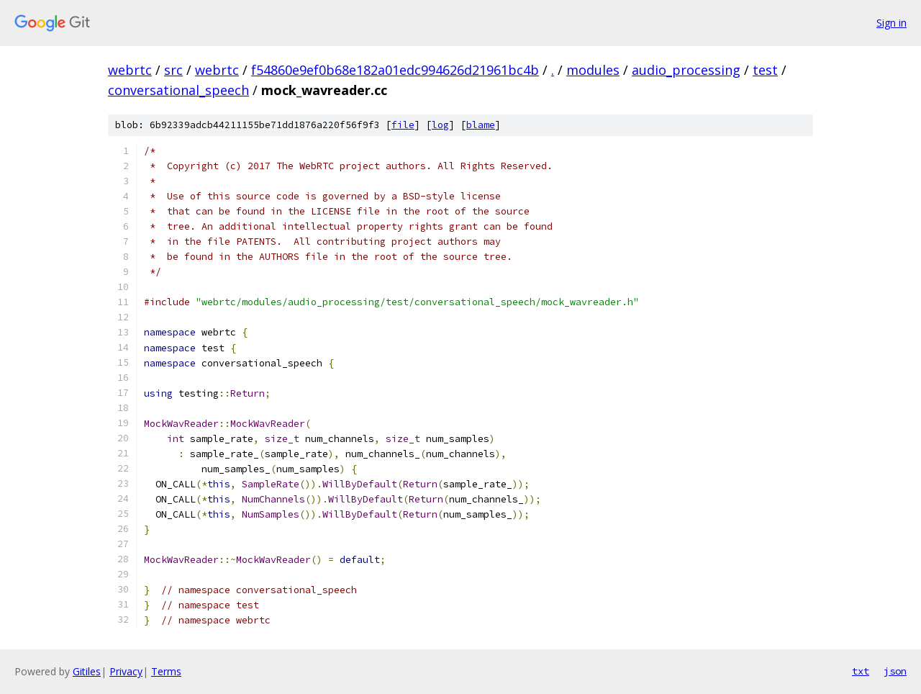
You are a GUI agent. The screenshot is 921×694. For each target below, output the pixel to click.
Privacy (125, 671)
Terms (166, 671)
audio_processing (686, 69)
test (765, 69)
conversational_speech (178, 90)
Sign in (891, 23)
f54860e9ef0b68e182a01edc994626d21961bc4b (395, 69)
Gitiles (87, 671)
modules (593, 69)
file (402, 125)
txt (860, 670)
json (895, 670)
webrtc (130, 69)
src (173, 69)
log (440, 125)
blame (480, 125)
